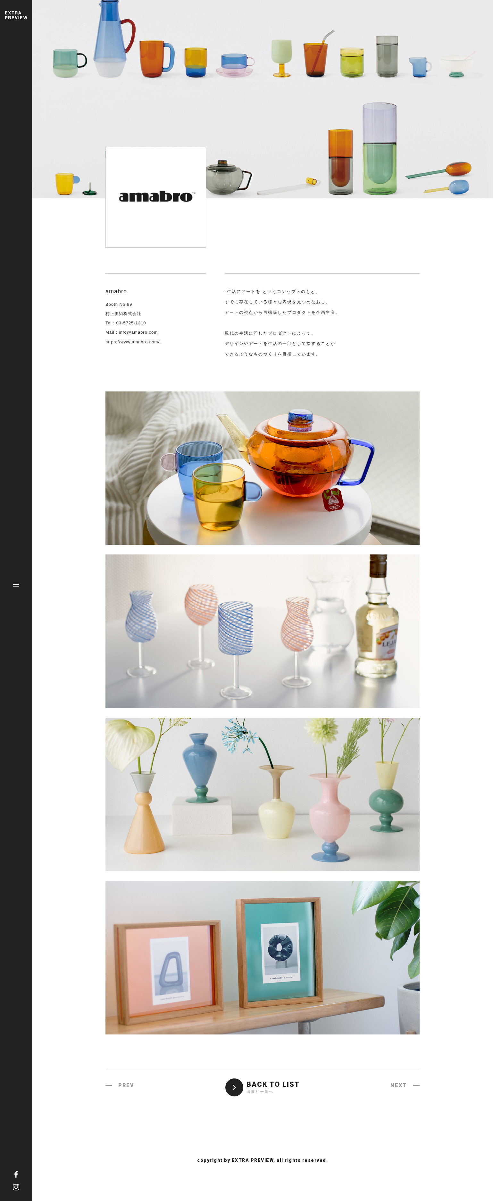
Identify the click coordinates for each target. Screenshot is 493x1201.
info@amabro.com (138, 332)
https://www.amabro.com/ (132, 341)
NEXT (398, 1085)
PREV (126, 1085)
